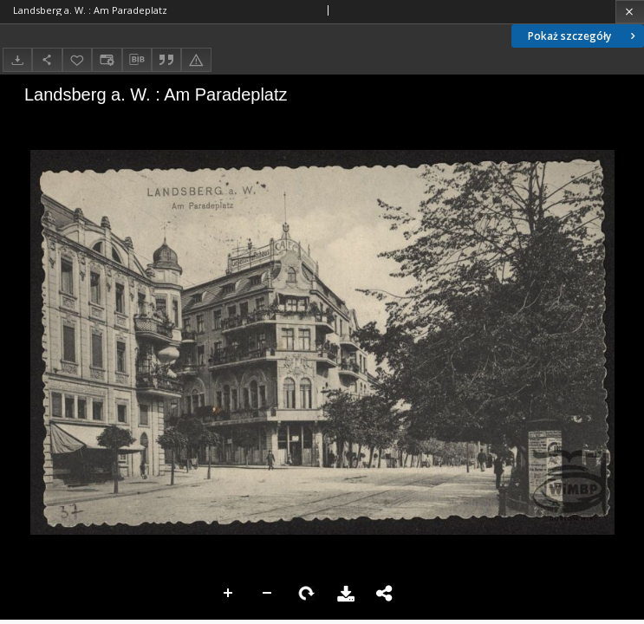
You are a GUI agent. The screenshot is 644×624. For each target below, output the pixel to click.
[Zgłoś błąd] (196, 59)
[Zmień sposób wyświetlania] (106, 59)
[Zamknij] (629, 11)
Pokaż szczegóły (583, 36)
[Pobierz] (17, 59)
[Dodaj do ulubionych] (77, 59)
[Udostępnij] (47, 59)
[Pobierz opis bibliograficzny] (137, 60)
